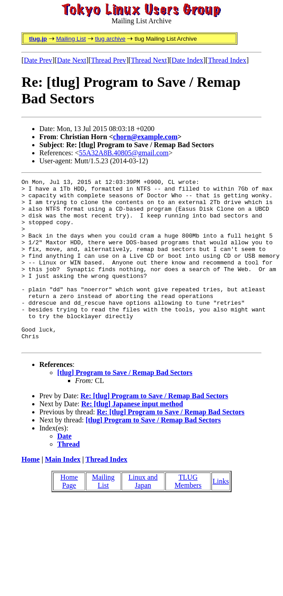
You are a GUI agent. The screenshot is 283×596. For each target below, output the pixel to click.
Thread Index (227, 60)
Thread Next (149, 60)
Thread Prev (108, 60)
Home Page (69, 515)
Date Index (187, 60)
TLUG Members (187, 515)
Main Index (62, 493)
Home (30, 493)
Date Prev (38, 60)
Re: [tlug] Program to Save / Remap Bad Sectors (154, 429)
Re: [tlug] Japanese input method (132, 437)
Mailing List (71, 38)
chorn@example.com (145, 136)
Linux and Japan (142, 515)
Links (220, 515)
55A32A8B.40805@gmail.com (124, 153)
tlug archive (110, 38)
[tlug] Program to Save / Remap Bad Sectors (124, 406)
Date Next (71, 60)
